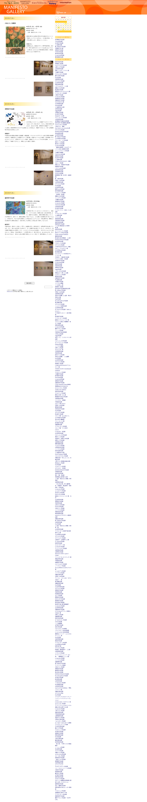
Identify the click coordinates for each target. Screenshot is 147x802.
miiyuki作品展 (58, 105)
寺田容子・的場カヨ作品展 (62, 438)
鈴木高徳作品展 (59, 191)
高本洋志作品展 (59, 61)
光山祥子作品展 (59, 157)
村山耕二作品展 (59, 414)
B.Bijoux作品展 (59, 344)
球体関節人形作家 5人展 (61, 477)
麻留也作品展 (58, 236)
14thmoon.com (10, 291)
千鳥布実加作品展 (59, 714)
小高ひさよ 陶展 (59, 126)
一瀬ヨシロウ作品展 (60, 759)
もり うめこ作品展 (60, 756)
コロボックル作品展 (60, 243)
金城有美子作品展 (59, 98)
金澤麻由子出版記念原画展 (62, 121)
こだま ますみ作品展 (60, 271)
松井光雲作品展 (59, 450)
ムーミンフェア (59, 764)
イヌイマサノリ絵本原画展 (62, 630)
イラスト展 (58, 217)
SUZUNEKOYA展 (59, 102)
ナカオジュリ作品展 (60, 192)
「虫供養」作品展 (59, 194)
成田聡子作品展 (59, 733)
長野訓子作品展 (59, 50)
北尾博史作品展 (59, 79)
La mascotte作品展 (59, 55)
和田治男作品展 (59, 84)
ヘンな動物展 (58, 623)
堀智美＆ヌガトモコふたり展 (62, 91)
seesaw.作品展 (58, 621)
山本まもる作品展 (59, 505)
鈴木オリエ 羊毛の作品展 (61, 232)
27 (63, 29)
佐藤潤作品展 (58, 424)
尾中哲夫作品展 (59, 53)
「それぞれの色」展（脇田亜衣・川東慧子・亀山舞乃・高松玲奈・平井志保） (63, 485)
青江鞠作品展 (58, 302)
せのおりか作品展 (59, 778)
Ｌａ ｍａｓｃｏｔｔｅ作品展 (63, 768)
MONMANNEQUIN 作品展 (62, 470)
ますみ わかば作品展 (60, 754)
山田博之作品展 (59, 552)
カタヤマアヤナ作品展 (61, 65)
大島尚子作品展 (59, 770)
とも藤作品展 (58, 45)
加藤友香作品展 (59, 583)
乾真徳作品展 (58, 771)
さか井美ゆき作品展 (60, 138)
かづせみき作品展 (59, 541)
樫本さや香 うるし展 (60, 395)
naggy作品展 (58, 110)
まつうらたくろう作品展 (61, 231)
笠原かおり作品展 (59, 717)
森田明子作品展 (59, 670)
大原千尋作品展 (59, 738)
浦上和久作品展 (59, 672)
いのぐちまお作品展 (60, 168)
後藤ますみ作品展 (59, 88)
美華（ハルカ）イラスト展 (62, 70)
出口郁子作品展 (59, 43)
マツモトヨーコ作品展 (61, 93)
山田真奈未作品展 (59, 447)
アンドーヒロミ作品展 (61, 548)
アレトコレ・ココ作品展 (61, 140)
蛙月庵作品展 (58, 252)
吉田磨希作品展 (59, 171)
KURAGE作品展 (59, 506)
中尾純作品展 (58, 402)
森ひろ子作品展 (59, 728)
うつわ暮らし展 (59, 285)
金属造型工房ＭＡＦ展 (61, 792)
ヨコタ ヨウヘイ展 (60, 545)
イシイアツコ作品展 (60, 198)
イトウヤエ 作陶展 (60, 400)
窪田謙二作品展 (59, 63)
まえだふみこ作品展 (60, 703)
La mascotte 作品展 (59, 96)
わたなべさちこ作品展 (61, 388)
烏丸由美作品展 (59, 133)
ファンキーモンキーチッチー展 (63, 557)
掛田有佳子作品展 (59, 757)
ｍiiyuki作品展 (58, 41)
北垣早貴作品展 (59, 639)
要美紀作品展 (58, 276)
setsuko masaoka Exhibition (61, 234)
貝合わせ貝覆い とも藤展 (62, 356)
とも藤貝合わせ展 (59, 107)
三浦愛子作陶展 (59, 152)
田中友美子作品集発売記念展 (62, 288)
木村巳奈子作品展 (59, 409)
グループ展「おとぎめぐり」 (62, 416)
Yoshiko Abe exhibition (60, 389)
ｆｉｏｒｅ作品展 (59, 747)
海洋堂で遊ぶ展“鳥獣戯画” (62, 604)
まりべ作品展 (58, 595)
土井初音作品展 (59, 119)
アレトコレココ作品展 (61, 117)
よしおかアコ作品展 (60, 491)
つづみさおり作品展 (60, 682)
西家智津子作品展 (59, 224)
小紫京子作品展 (59, 95)
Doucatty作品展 (59, 377)
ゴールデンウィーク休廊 (61, 724)
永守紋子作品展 (59, 625)
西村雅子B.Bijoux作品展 (61, 396)
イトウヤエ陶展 (59, 283)
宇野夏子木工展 (59, 48)
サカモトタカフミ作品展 (61, 766)
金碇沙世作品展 (59, 712)
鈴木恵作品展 (58, 679)
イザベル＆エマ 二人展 (61, 86)
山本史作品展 (58, 681)
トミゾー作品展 (59, 330)
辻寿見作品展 (58, 109)
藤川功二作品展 (59, 773)
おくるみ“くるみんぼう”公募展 (63, 723)
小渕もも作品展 (59, 334)
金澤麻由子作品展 (59, 39)
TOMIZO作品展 (59, 52)
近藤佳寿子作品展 (59, 100)
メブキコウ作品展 (59, 653)
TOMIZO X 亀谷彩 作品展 (62, 257)
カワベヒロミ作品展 (60, 538)
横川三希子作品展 (59, 75)
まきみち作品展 (59, 173)
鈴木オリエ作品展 (59, 355)
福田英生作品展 (59, 784)
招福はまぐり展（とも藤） (62, 273)
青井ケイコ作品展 (59, 142)
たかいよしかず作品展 (61, 341)
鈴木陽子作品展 (59, 316)
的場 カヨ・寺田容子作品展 (62, 164)
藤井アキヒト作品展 (60, 328)
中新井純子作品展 (59, 220)
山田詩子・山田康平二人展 (62, 539)
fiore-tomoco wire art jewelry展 (62, 128)
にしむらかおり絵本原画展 (62, 632)
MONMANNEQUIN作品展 (61, 131)
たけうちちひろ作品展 (61, 564)
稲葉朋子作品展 (59, 166)
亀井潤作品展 (58, 740)
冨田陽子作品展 (59, 761)
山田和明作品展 (59, 651)
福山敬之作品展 (59, 89)
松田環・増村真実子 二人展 (62, 649)
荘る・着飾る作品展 (60, 785)
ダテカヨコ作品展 (59, 81)
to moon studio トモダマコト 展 (63, 702)
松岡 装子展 (58, 646)
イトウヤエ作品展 (59, 449)
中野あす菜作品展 (59, 719)
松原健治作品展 (59, 593)
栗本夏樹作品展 (59, 57)
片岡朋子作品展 (59, 112)
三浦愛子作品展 (59, 72)
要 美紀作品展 (59, 178)
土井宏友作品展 (59, 182)
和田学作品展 (58, 264)
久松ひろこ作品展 (59, 508)
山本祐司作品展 (59, 68)
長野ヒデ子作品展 (59, 440)
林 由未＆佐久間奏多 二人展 (62, 238)
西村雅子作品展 (59, 600)
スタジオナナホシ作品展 (61, 456)
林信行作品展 (58, 641)
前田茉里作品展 (59, 170)
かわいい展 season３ (60, 403)
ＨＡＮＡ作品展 (59, 750)
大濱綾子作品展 (59, 281)
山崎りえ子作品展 (59, 67)
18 (58, 27)
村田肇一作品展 (59, 286)
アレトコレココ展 (59, 421)
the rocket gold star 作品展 (61, 300)
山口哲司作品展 (59, 82)
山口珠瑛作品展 (59, 103)
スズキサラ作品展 (59, 445)
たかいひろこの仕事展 (61, 628)
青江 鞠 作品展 (59, 475)
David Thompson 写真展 (61, 454)
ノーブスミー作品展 (60, 566)
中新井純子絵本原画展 (61, 332)
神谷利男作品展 (59, 513)
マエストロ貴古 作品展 (61, 259)
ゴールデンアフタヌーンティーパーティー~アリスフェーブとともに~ (63, 698)
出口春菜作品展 (59, 684)
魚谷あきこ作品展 (59, 463)
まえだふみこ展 (59, 349)
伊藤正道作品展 (59, 518)
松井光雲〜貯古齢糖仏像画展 (62, 123)
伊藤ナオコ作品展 (59, 752)
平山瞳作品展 (58, 280)
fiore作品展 (58, 77)
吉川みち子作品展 (59, 492)
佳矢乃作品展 (58, 627)
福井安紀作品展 (59, 777)
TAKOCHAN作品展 (60, 154)
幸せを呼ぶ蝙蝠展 (59, 419)
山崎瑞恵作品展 (59, 716)
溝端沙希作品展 (59, 559)
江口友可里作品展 (59, 586)
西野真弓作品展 (59, 597)
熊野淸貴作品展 (59, 443)
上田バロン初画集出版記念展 (62, 461)
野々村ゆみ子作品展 (60, 46)
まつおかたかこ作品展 (61, 620)
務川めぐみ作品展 (59, 143)
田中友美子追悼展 (59, 602)
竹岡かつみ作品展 (59, 180)
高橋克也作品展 (59, 511)
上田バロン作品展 (59, 710)
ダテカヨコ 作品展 (60, 468)
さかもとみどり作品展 (61, 74)
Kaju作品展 (58, 299)
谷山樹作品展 (58, 749)
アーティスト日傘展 (60, 665)
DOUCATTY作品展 (60, 494)
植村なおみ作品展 (59, 189)
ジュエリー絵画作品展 (61, 306)
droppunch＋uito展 (59, 116)
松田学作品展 (58, 229)
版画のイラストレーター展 (62, 320)
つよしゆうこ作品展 (60, 721)
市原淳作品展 (58, 266)
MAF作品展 (58, 736)
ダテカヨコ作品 (59, 693)
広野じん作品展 (59, 348)
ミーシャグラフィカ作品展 (62, 150)
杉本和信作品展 (59, 742)
